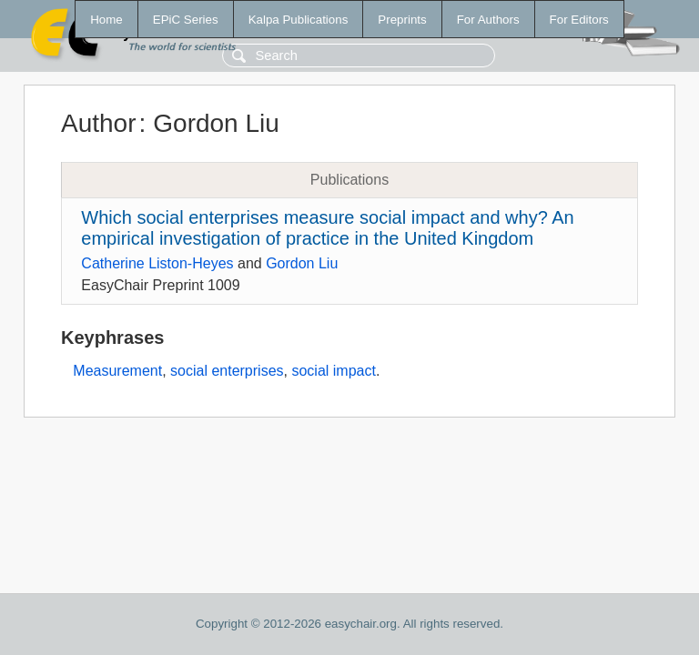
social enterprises (227, 370)
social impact (333, 370)
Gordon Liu (302, 263)
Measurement (117, 370)
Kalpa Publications (298, 19)
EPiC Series (185, 19)
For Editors (579, 19)
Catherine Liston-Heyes (157, 263)
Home (106, 19)
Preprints (402, 19)
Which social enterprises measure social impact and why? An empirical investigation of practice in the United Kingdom (327, 227)
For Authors (488, 19)
